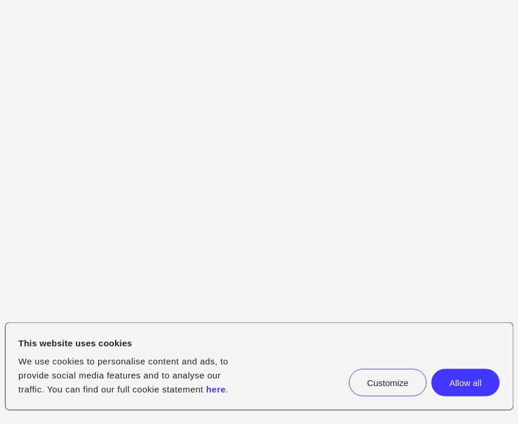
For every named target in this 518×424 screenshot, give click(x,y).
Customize (388, 383)
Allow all (465, 383)
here (216, 389)
